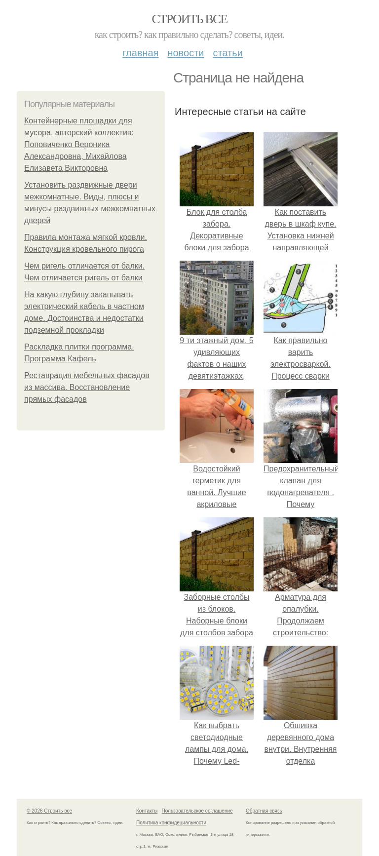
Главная (140, 52)
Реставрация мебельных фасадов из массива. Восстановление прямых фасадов (87, 387)
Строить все (189, 19)
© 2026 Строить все (49, 811)
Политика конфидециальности (171, 822)
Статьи (227, 52)
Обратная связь (264, 811)
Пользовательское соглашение (197, 811)
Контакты (146, 811)
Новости (185, 52)
